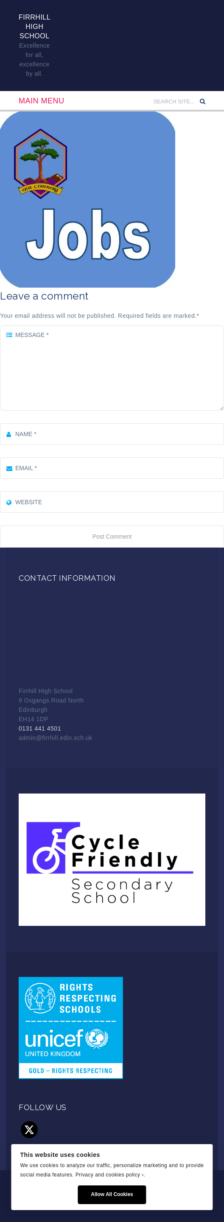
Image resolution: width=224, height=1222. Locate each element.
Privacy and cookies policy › (110, 1175)
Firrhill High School (34, 27)
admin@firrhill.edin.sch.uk (55, 737)
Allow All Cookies (112, 1194)
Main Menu (41, 101)
